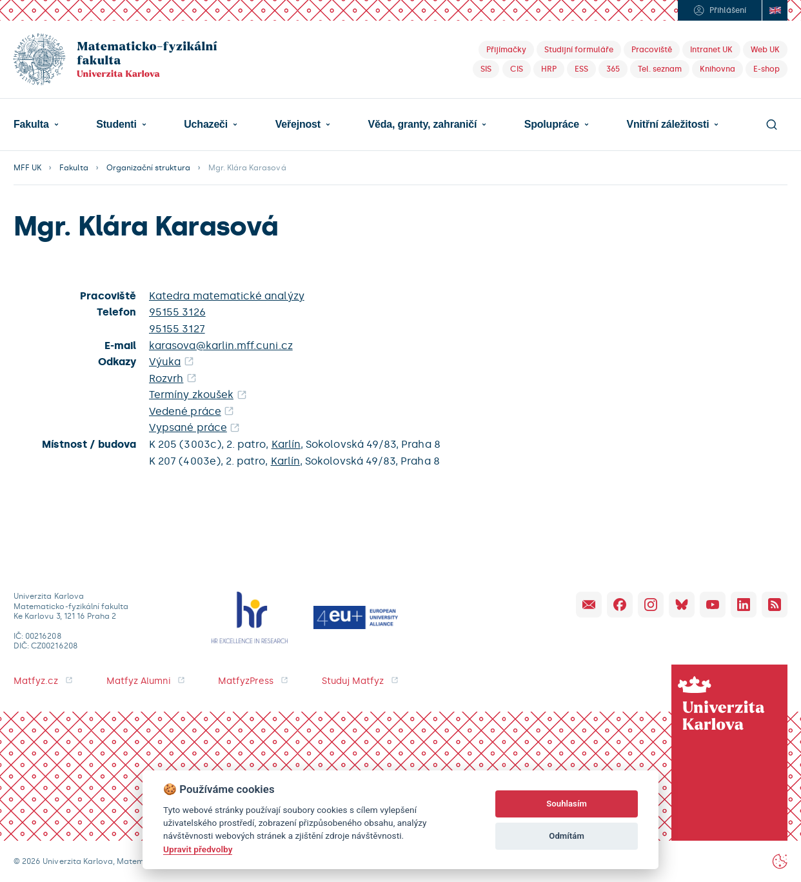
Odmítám (566, 836)
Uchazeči (206, 124)
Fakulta (31, 124)
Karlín (286, 444)
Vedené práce (185, 411)
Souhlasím (566, 803)
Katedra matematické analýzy (226, 296)
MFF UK (27, 168)
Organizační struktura (148, 168)
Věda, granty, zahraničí (422, 124)
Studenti (116, 124)
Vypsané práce (188, 427)
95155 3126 (177, 312)
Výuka (165, 362)
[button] (36, 124)
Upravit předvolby (197, 849)
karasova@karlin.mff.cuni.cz (221, 345)
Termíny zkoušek (191, 394)
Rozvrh (166, 378)
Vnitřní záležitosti (667, 124)
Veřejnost (298, 124)
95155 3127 (177, 329)
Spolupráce (551, 124)
